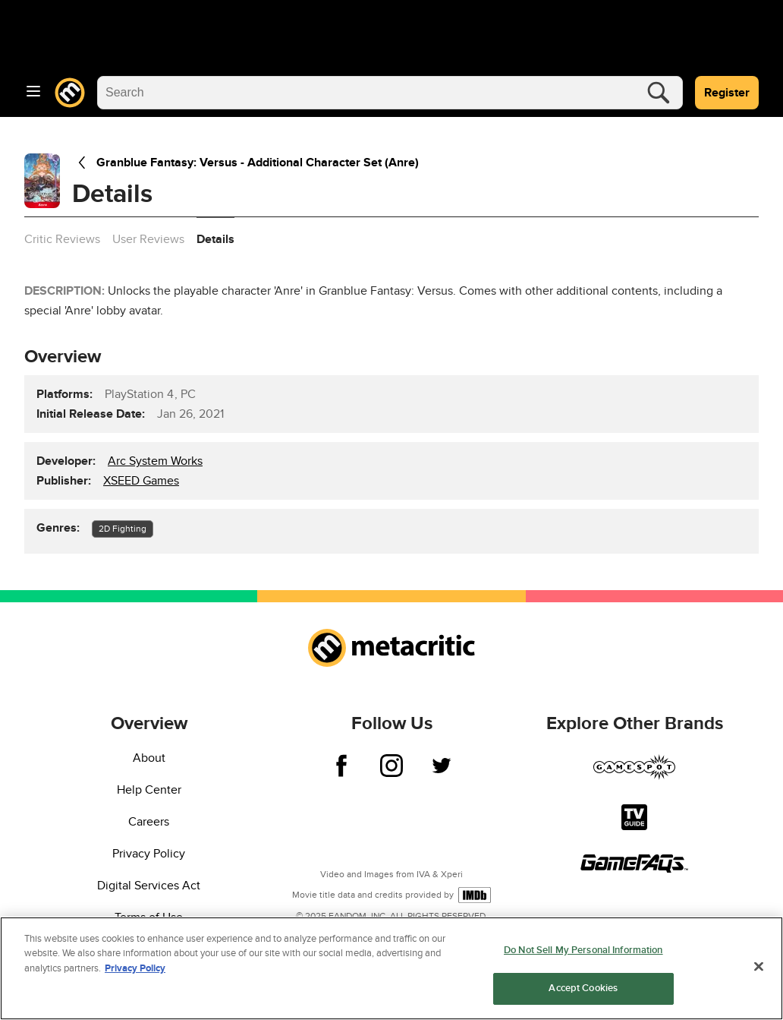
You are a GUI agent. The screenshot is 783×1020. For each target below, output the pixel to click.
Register (727, 92)
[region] (391, 968)
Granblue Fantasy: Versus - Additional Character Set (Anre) (245, 162)
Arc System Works (155, 461)
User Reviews (148, 239)
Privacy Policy (148, 853)
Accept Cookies (583, 988)
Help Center (149, 789)
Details (215, 239)
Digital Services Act (148, 885)
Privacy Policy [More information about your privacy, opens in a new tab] (135, 968)
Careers (148, 821)
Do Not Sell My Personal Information (583, 950)
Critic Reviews (62, 239)
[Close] (758, 966)
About (149, 758)
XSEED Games (141, 480)
